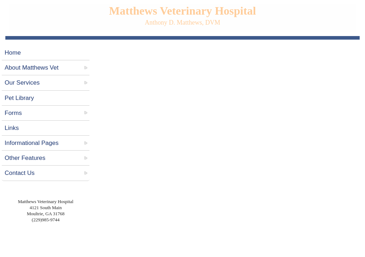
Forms (13, 113)
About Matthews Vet (31, 67)
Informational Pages (31, 143)
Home (13, 52)
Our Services (22, 82)
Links (12, 128)
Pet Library (19, 98)
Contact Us (20, 173)
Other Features (25, 158)
